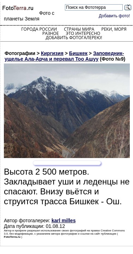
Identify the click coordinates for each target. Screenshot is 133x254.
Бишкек (78, 53)
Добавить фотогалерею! (74, 38)
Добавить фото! (114, 15)
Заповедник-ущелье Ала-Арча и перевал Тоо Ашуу (64, 56)
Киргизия (52, 53)
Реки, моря (113, 29)
